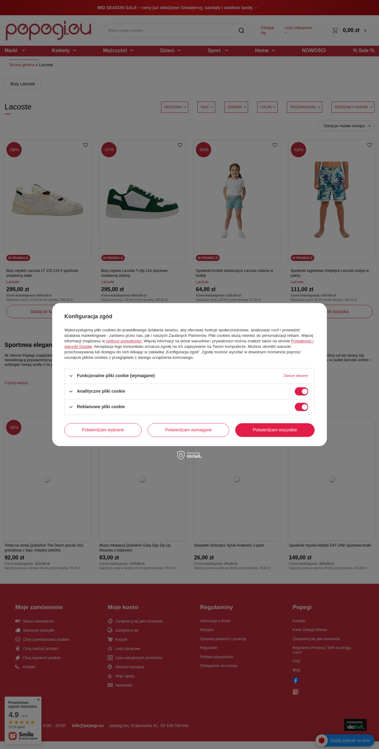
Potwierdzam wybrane (103, 429)
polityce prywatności (124, 341)
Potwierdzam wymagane (188, 429)
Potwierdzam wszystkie (275, 429)
